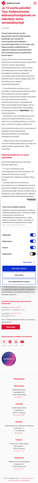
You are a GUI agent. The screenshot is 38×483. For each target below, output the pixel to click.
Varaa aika (10, 327)
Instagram (10, 342)
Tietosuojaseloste (13, 480)
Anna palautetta (25, 480)
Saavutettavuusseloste (26, 478)
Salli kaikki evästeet (19, 268)
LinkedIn (16, 342)
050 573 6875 (15, 307)
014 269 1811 (20, 415)
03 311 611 (20, 469)
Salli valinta (19, 275)
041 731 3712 (16, 313)
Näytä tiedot (27, 262)
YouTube (22, 342)
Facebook (4, 342)
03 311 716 (20, 451)
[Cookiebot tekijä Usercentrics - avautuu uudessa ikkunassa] (27, 199)
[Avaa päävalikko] (35, 3)
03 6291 (20, 397)
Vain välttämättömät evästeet (19, 281)
